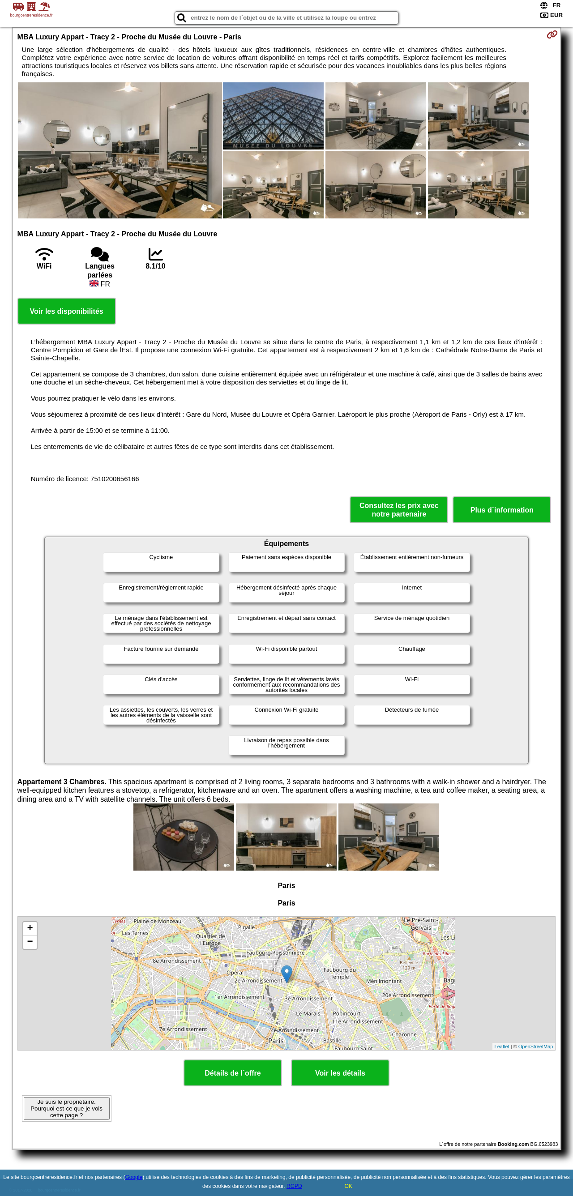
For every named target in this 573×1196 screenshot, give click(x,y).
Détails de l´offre (233, 1073)
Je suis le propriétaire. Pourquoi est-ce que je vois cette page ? (66, 1108)
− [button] (30, 942)
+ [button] (30, 928)
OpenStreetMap (535, 1046)
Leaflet (502, 1046)
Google (133, 1177)
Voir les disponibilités (66, 311)
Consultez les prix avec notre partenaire (399, 510)
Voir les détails (340, 1073)
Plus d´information (502, 510)
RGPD (294, 1186)
